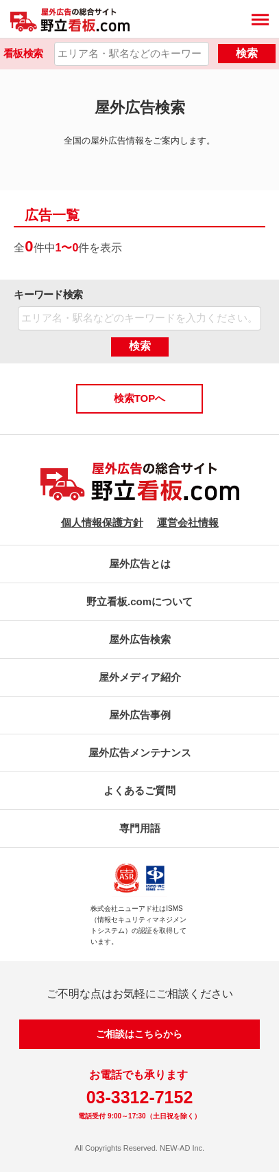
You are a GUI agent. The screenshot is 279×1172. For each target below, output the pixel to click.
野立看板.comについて (139, 601)
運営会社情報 (188, 522)
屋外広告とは (140, 564)
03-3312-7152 (139, 1097)
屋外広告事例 (140, 715)
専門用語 (139, 828)
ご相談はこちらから (139, 1033)
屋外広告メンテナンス (139, 752)
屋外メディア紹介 (140, 677)
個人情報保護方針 (102, 522)
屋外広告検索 (140, 639)
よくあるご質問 (139, 790)
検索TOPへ (140, 398)
